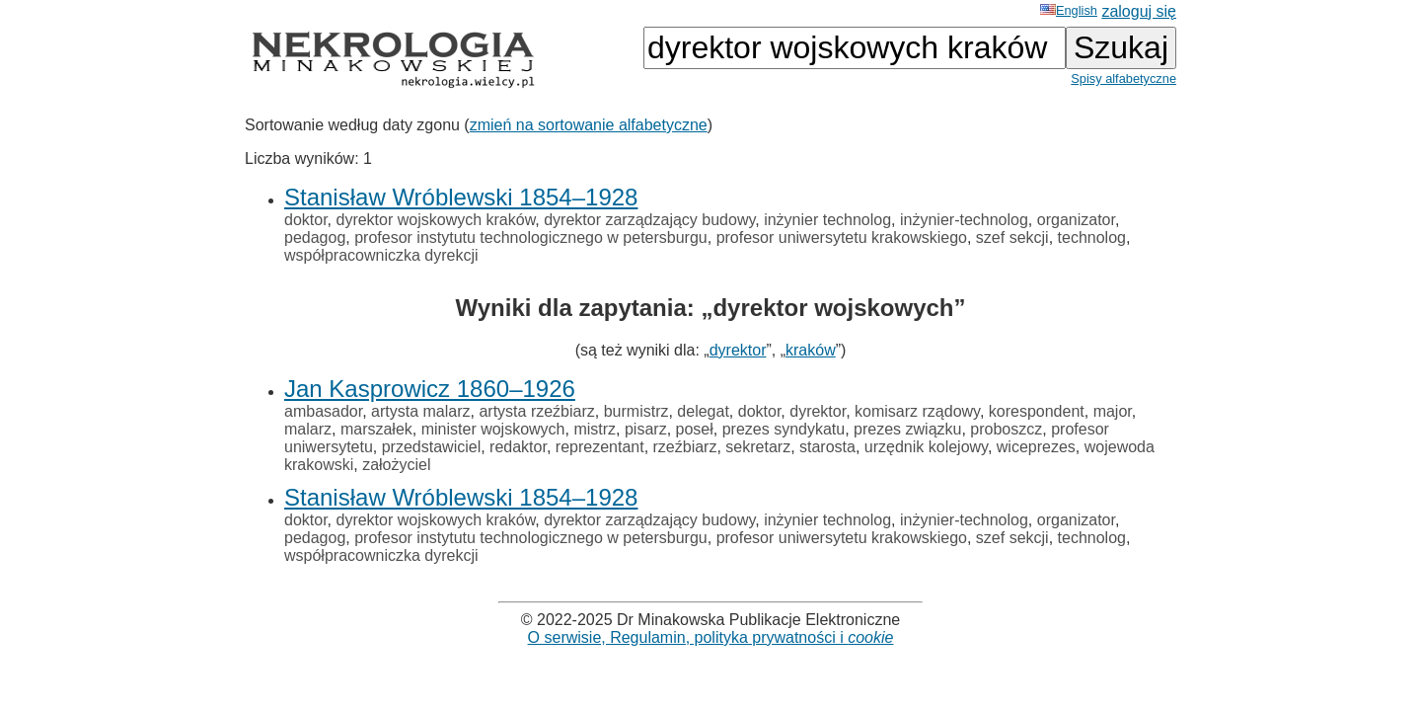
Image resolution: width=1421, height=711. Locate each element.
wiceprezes (1036, 446)
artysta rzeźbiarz (536, 411)
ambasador (323, 411)
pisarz (646, 429)
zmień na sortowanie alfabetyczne (589, 125)
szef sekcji (1012, 237)
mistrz (594, 429)
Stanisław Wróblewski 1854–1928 (460, 197)
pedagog (314, 237)
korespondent (1036, 411)
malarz (308, 429)
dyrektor (738, 350)
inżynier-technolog (964, 219)
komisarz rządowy (917, 411)
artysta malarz (420, 411)
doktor (306, 219)
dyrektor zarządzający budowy (649, 219)
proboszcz (1006, 429)
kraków (810, 350)
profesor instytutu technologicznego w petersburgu (531, 237)
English (1068, 10)
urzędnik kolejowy (926, 446)
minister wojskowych (493, 429)
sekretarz (757, 446)
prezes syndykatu (784, 429)
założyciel (396, 464)
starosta (827, 446)
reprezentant (600, 446)
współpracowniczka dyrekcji (381, 255)
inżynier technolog (827, 219)
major (1112, 411)
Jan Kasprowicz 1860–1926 (429, 388)
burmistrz (636, 411)
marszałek (376, 429)
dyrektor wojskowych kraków (435, 219)
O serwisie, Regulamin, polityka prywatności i (711, 637)
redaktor (518, 446)
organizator (1076, 219)
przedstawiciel (431, 446)
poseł (694, 429)
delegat (703, 411)
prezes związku (907, 429)
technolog (1092, 237)
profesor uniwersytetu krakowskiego (841, 237)
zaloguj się (1138, 11)
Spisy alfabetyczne (1123, 78)
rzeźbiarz (685, 446)
